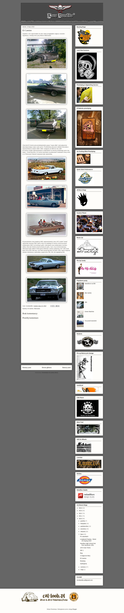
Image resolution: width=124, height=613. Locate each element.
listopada (83, 523)
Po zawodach (84, 536)
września (83, 529)
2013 (80, 510)
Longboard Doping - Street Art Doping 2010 (88, 540)
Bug (81, 553)
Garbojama (83, 563)
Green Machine (89, 311)
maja (82, 569)
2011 (80, 516)
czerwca (83, 567)
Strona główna (46, 367)
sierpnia (83, 531)
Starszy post (66, 367)
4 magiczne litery (85, 555)
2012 (80, 513)
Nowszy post (26, 367)
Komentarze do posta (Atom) (50, 372)
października (84, 526)
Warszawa (37, 308)
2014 (80, 508)
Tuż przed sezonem (91, 321)
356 (86, 302)
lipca (82, 534)
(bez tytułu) (88, 293)
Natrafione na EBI (90, 283)
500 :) (82, 550)
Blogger (74, 609)
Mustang (82, 561)
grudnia (82, 521)
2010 (80, 518)
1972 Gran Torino (85, 548)
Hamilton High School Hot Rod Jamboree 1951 (88, 544)
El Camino (30, 308)
